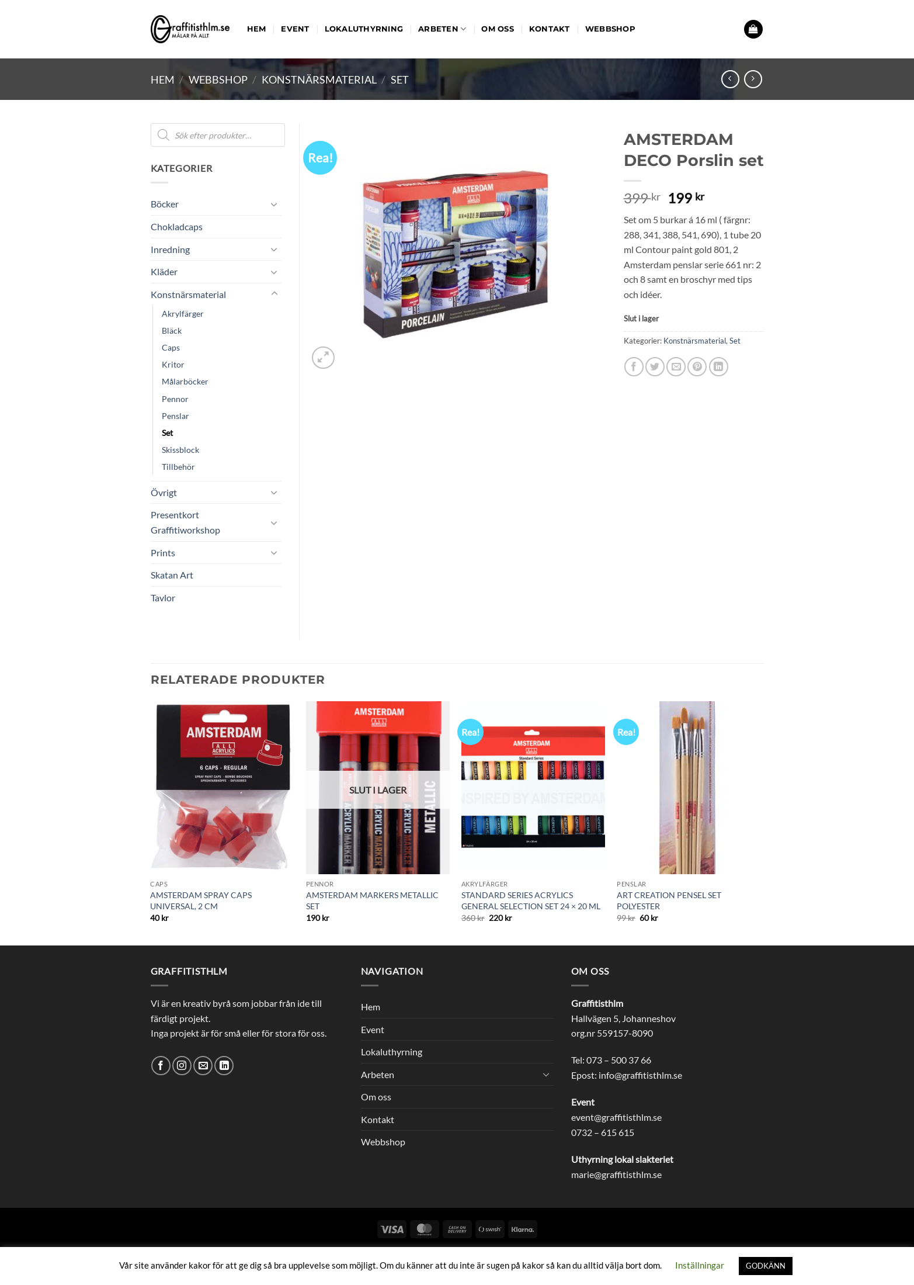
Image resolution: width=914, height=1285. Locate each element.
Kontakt (549, 29)
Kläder (164, 271)
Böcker (165, 203)
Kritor (173, 364)
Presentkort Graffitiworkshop (185, 522)
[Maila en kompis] (676, 366)
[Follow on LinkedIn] (224, 1065)
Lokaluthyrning (364, 29)
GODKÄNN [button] (766, 1265)
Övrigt (164, 492)
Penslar (175, 416)
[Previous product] (753, 79)
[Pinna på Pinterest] (697, 366)
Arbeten (442, 28)
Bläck (172, 330)
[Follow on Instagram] (182, 1065)
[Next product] (730, 79)
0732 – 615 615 (602, 1132)
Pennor (175, 399)
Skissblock (180, 450)
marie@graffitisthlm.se (616, 1174)
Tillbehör (178, 467)
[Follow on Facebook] (161, 1065)
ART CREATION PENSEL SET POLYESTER (669, 900)
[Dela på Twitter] (655, 366)
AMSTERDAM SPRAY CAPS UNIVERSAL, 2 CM (201, 900)
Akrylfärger (183, 313)
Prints (163, 552)
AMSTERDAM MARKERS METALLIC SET (372, 900)
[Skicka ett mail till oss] (203, 1065)
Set (400, 79)
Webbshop (610, 29)
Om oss (497, 29)
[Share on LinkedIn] (718, 366)
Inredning (170, 249)
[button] (753, 29)
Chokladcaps (177, 226)
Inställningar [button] (699, 1265)
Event (295, 29)
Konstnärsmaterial (319, 79)
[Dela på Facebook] (634, 366)
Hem (256, 29)
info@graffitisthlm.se (640, 1074)
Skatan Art (172, 574)
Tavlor (163, 597)
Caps (171, 347)
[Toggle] (274, 204)
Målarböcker (185, 381)
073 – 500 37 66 (618, 1059)
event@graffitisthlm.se (616, 1117)
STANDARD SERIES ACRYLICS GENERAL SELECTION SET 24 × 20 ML (530, 900)
